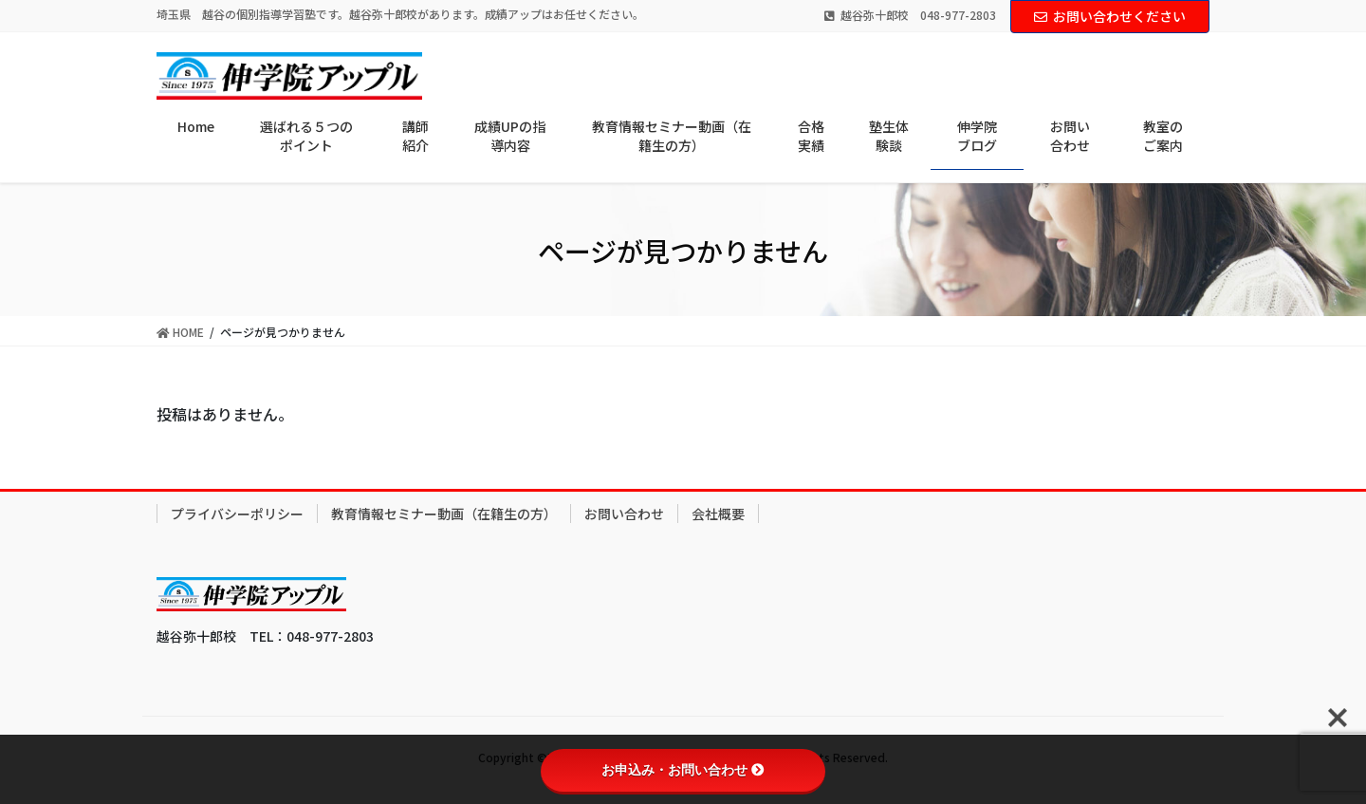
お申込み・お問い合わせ (683, 769)
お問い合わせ (624, 513)
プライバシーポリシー (237, 513)
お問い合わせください (1110, 16)
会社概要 (718, 513)
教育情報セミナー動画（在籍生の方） (444, 513)
